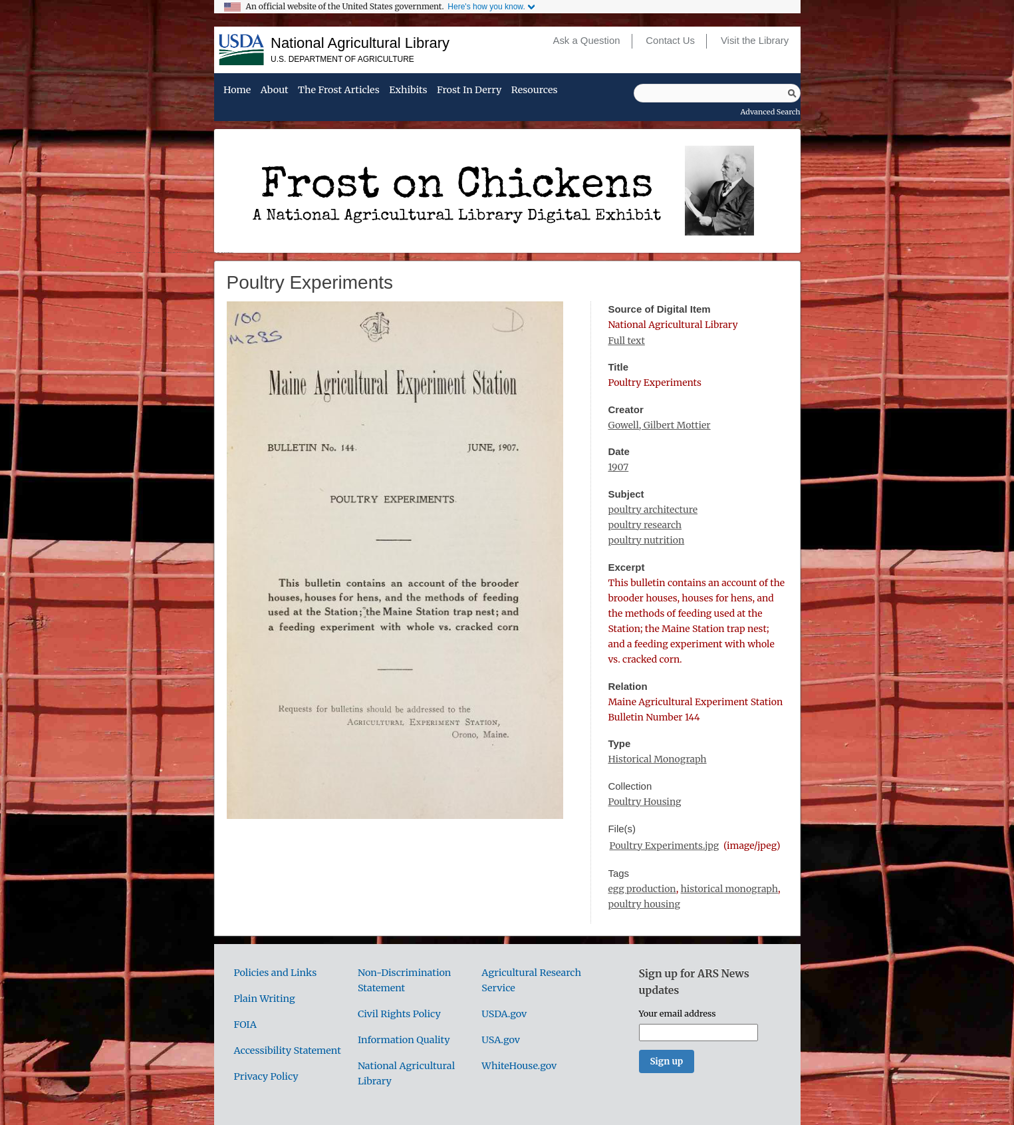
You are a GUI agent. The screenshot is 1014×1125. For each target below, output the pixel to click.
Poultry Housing (644, 802)
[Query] (717, 93)
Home (237, 90)
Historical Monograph (657, 759)
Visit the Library (755, 40)
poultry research (645, 525)
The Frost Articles (339, 90)
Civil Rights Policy (399, 1014)
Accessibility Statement (287, 1050)
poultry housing (644, 904)
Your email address (677, 1013)
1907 (618, 467)
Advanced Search (771, 111)
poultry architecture (652, 510)
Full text (626, 341)
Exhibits (408, 90)
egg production (642, 889)
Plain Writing (264, 999)
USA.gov (500, 1040)
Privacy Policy (266, 1076)
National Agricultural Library (360, 43)
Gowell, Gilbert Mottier (659, 425)
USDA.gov (504, 1014)
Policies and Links (275, 973)
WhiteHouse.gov (519, 1066)
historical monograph (729, 889)
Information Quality (404, 1040)
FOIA (245, 1025)
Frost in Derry (469, 90)
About (275, 90)
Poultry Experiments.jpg (664, 846)
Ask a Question (586, 40)
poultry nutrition (646, 540)
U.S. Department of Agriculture (342, 59)
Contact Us (670, 40)
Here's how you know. (486, 6)
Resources (534, 90)
